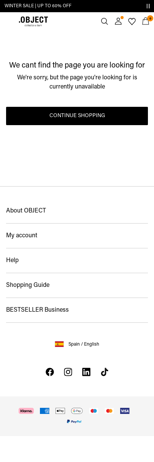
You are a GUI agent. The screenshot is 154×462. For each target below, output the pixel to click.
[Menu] (8, 21)
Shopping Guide (27, 285)
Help (12, 261)
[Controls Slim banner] (148, 6)
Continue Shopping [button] (77, 116)
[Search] (104, 21)
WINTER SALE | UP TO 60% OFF (38, 6)
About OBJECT (26, 211)
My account (21, 236)
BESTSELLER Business (37, 310)
